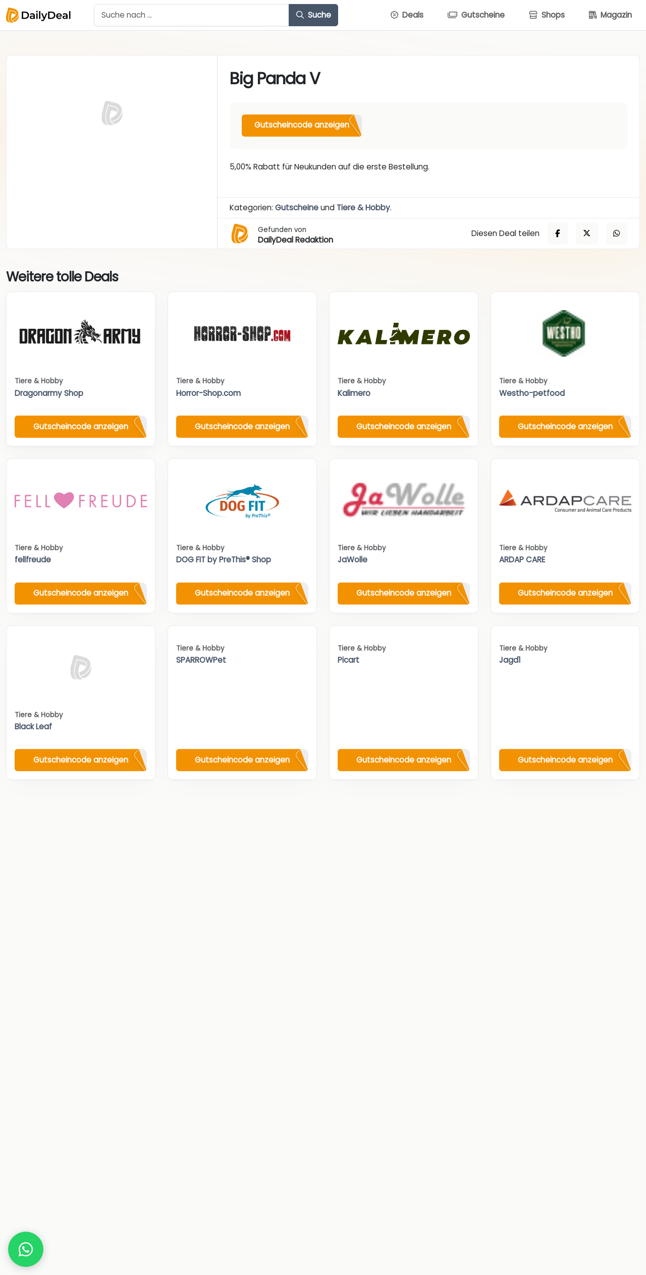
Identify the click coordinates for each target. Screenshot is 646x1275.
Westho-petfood (532, 393)
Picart (348, 660)
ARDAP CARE (522, 559)
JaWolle (352, 559)
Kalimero (354, 393)
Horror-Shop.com (208, 393)
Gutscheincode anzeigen (301, 125)
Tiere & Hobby (363, 207)
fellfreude (33, 559)
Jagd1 (510, 660)
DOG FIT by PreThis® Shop (223, 559)
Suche (313, 15)
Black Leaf (33, 726)
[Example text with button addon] (191, 15)
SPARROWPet (201, 660)
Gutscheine (296, 207)
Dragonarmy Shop (49, 393)
